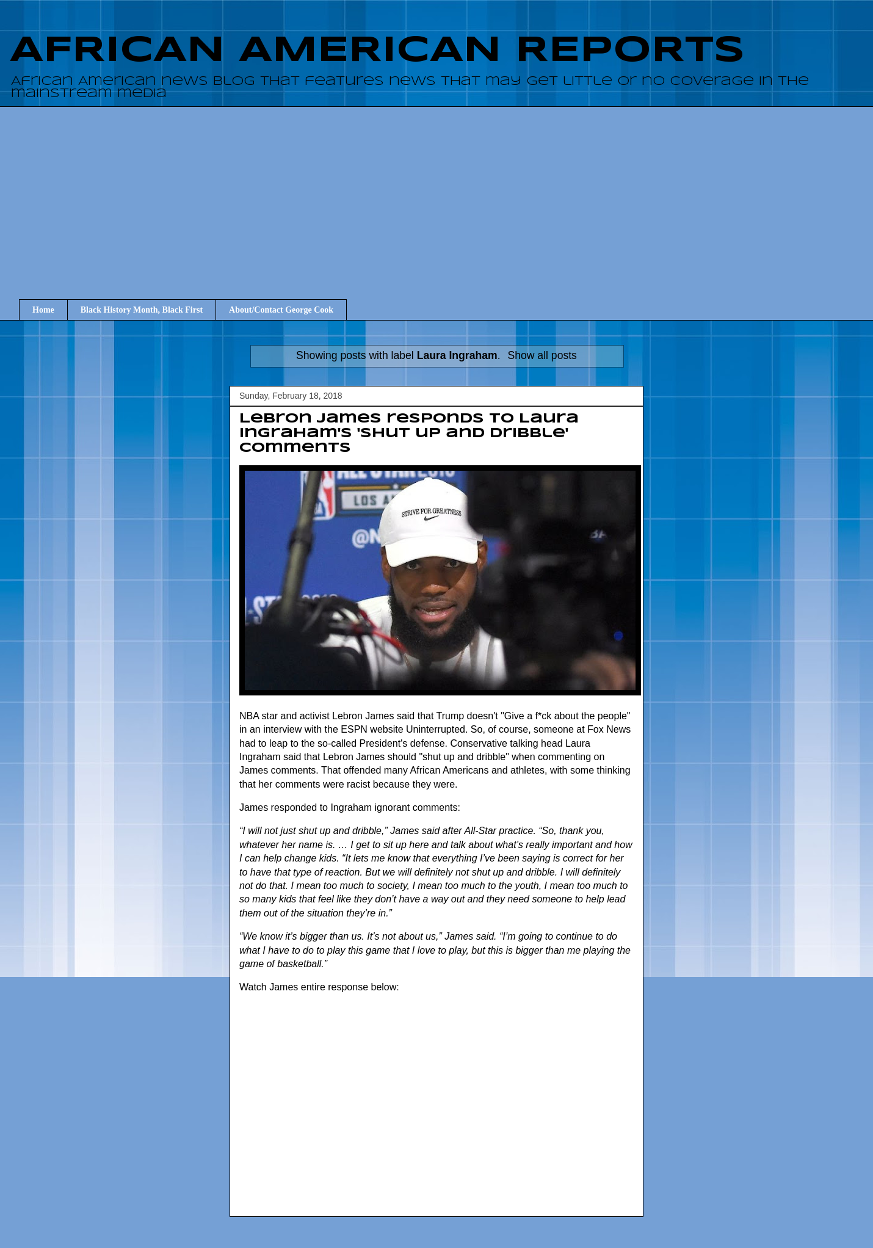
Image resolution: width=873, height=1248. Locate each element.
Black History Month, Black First (142, 309)
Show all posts (541, 355)
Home (43, 309)
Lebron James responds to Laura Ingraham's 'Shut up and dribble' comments (409, 433)
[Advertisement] (445, 191)
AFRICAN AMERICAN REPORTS (377, 50)
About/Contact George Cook (281, 309)
